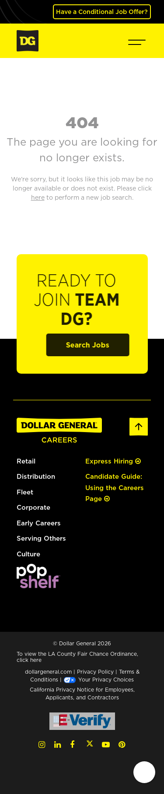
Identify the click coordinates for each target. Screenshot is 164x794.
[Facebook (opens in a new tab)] (72, 744)
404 (82, 122)
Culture (28, 554)
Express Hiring (113, 461)
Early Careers (39, 523)
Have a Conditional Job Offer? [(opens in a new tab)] (102, 11)
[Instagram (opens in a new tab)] (41, 744)
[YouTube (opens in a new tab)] (106, 744)
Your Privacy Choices (98, 679)
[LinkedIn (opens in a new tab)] (57, 744)
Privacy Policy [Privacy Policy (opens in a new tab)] (95, 672)
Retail (26, 461)
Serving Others (41, 538)
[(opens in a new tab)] (38, 575)
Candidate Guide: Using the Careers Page (114, 487)
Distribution (36, 476)
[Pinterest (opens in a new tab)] (122, 744)
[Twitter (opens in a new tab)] (89, 744)
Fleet (25, 492)
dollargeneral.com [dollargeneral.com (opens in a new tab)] (48, 672)
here (36, 660)
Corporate (33, 507)
